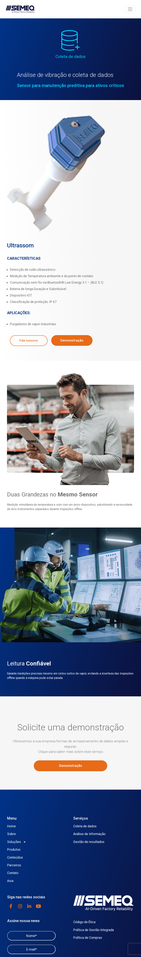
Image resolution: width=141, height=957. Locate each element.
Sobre (11, 834)
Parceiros (14, 865)
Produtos (14, 849)
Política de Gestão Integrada (93, 930)
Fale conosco (28, 340)
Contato (12, 873)
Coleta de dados (85, 826)
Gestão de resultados (88, 842)
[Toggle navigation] (130, 9)
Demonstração (71, 340)
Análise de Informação (89, 834)
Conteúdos (15, 857)
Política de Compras (87, 938)
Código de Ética (84, 922)
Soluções (14, 842)
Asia (10, 881)
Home (11, 826)
